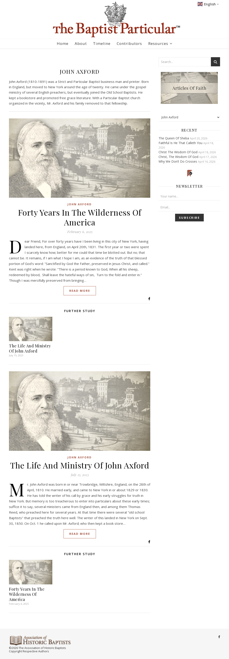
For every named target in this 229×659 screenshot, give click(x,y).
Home (62, 43)
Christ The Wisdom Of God (178, 152)
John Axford (80, 204)
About (81, 43)
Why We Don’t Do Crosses (178, 161)
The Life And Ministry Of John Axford (30, 348)
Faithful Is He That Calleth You (180, 143)
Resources (158, 43)
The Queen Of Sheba (174, 138)
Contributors (129, 43)
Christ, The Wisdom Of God (178, 157)
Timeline (101, 43)
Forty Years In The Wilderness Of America (79, 217)
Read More (79, 291)
